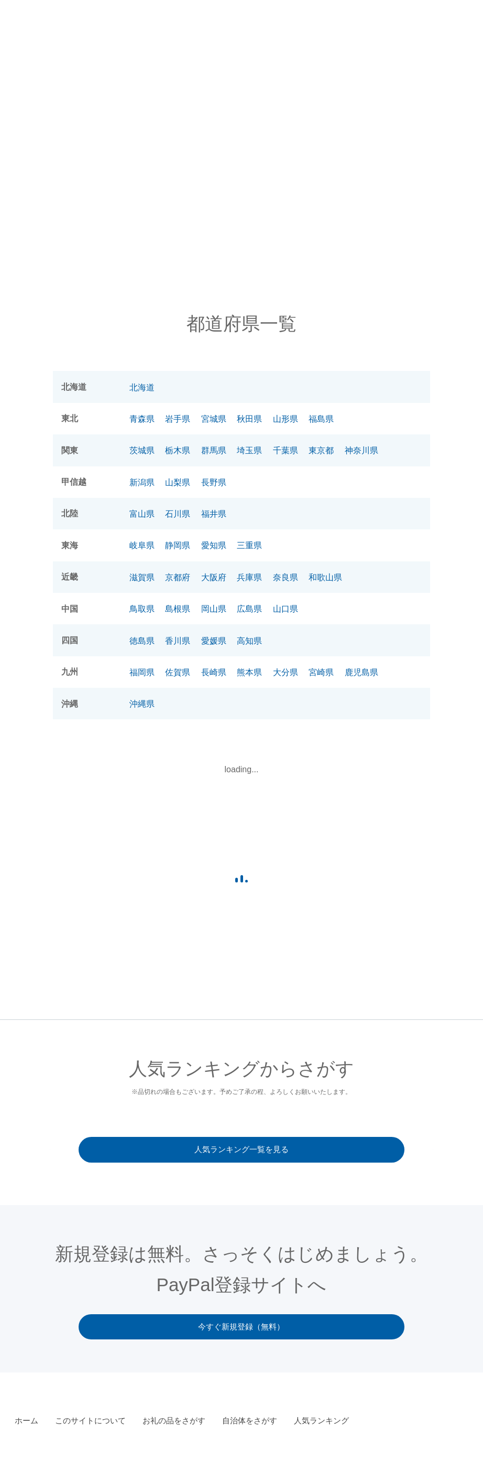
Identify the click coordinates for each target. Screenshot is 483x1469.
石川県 (177, 513)
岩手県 (177, 418)
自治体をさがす (383, 31)
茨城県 (142, 450)
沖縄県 (142, 703)
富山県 (142, 513)
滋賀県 (142, 577)
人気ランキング (442, 31)
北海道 (142, 387)
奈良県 (285, 577)
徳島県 (142, 640)
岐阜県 (142, 545)
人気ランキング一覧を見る (241, 1149)
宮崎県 (321, 672)
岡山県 (213, 608)
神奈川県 (361, 450)
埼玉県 (249, 450)
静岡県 (177, 545)
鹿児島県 (361, 672)
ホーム (26, 1421)
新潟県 (142, 482)
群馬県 (213, 450)
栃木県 (177, 450)
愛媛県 (213, 640)
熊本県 (249, 672)
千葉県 (285, 450)
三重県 (249, 545)
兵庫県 (249, 577)
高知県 (249, 640)
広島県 (249, 608)
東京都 (321, 450)
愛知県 (213, 545)
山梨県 (177, 482)
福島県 (321, 418)
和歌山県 (325, 577)
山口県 (285, 608)
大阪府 (213, 577)
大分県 (285, 672)
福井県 (213, 513)
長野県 (213, 482)
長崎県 (213, 672)
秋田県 (249, 418)
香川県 (177, 640)
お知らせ (192, 31)
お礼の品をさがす (319, 31)
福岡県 (142, 672)
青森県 (142, 418)
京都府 (177, 577)
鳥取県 (142, 608)
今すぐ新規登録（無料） (242, 1327)
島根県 (177, 608)
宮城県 (213, 418)
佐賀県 (177, 672)
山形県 (285, 418)
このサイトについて (249, 31)
